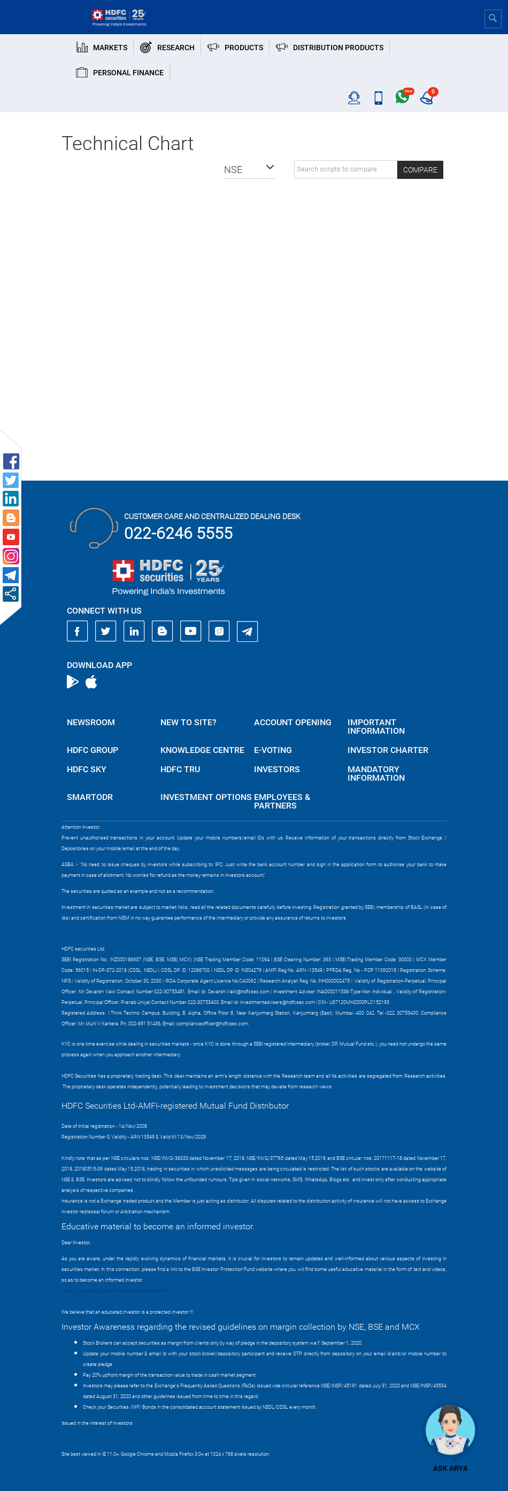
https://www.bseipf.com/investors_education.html (115, 1290)
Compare (420, 170)
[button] (249, 169)
